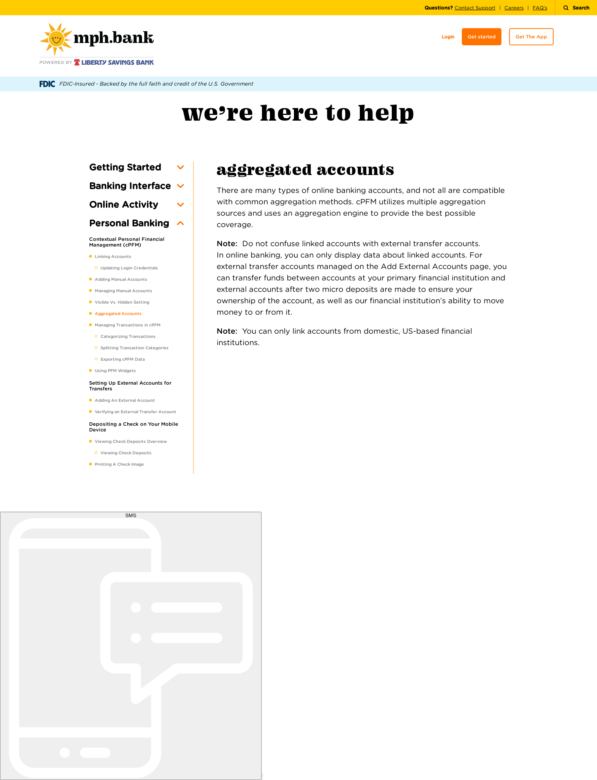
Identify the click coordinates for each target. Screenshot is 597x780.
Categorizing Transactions (128, 336)
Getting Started (125, 167)
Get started (482, 37)
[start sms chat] (131, 646)
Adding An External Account (125, 400)
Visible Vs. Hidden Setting (122, 302)
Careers (514, 8)
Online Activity (123, 204)
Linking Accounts (113, 256)
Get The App (531, 37)
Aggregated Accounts (118, 313)
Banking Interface (130, 185)
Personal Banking (129, 223)
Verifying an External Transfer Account (135, 411)
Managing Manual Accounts (123, 290)
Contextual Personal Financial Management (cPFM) (126, 242)
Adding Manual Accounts (121, 279)
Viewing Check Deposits (126, 452)
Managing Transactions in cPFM (128, 325)
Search (576, 8)
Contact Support (475, 8)
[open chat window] (262, 776)
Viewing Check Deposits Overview (131, 441)
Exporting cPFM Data (123, 359)
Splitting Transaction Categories (135, 347)
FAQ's (540, 8)
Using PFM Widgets (115, 370)
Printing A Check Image (119, 464)
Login (448, 37)
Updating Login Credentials (129, 268)
